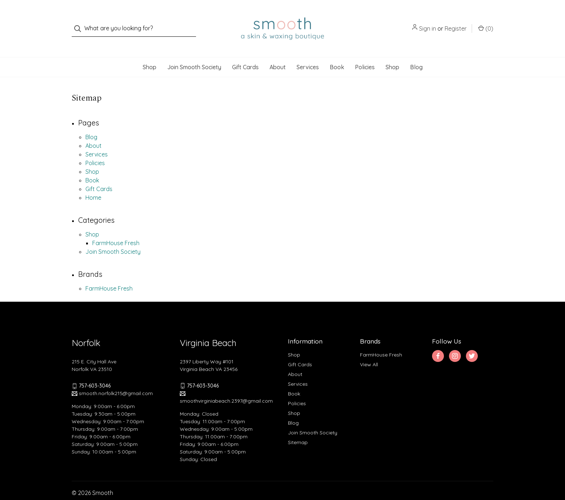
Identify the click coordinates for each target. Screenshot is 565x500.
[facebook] (438, 342)
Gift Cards (245, 52)
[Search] (80, 21)
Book (337, 52)
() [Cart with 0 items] (485, 21)
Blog (416, 52)
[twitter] (472, 342)
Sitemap (298, 428)
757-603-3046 (95, 371)
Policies (365, 52)
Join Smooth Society (194, 52)
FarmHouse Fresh (115, 228)
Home (93, 183)
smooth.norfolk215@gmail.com (112, 379)
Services (308, 52)
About (278, 52)
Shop (149, 52)
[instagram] (455, 342)
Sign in (427, 21)
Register (456, 21)
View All (369, 350)
